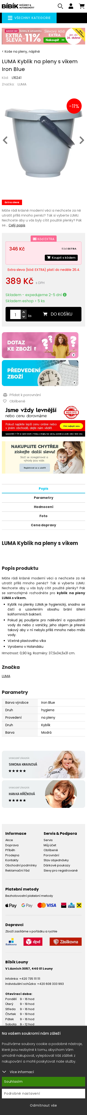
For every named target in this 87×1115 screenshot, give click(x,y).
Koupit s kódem (61, 257)
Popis (43, 488)
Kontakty (11, 860)
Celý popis (17, 225)
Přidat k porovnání (22, 394)
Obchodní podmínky (21, 865)
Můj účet (50, 845)
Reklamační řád (17, 870)
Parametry (43, 497)
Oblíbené (51, 850)
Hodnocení (43, 506)
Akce (9, 840)
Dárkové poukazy (57, 865)
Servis (48, 840)
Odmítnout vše (43, 1105)
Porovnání (51, 855)
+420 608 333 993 (50, 984)
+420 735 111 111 (29, 978)
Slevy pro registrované (61, 870)
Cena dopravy (43, 525)
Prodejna (12, 855)
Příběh (10, 850)
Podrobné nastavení (22, 1093)
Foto (43, 516)
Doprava (12, 845)
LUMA (22, 84)
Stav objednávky (56, 860)
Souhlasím (13, 1081)
